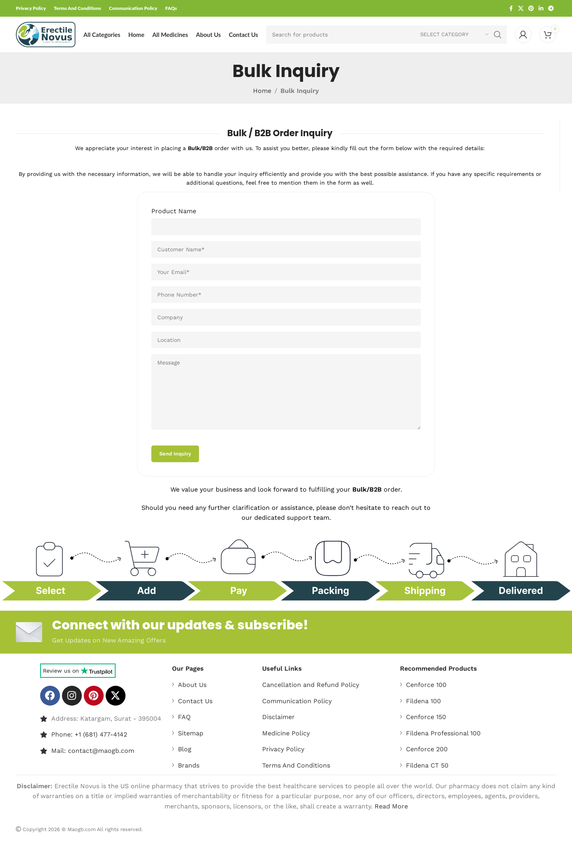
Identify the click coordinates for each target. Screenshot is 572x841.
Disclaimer (278, 717)
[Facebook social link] (511, 8)
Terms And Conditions (296, 765)
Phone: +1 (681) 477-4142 (89, 734)
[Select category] (454, 34)
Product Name (173, 211)
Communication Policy (297, 701)
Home (262, 91)
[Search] (386, 34)
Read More (391, 806)
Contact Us (195, 701)
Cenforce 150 (426, 717)
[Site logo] (45, 34)
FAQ (184, 717)
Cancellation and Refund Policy (310, 685)
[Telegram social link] (551, 8)
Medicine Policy (286, 733)
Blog (184, 749)
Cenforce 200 (427, 749)
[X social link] (521, 8)
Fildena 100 (423, 701)
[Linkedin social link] (541, 8)
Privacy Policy (283, 749)
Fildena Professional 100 (443, 733)
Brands (188, 765)
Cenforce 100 (426, 685)
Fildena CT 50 (427, 765)
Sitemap (190, 733)
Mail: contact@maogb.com (92, 750)
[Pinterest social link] (531, 8)
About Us (192, 685)
